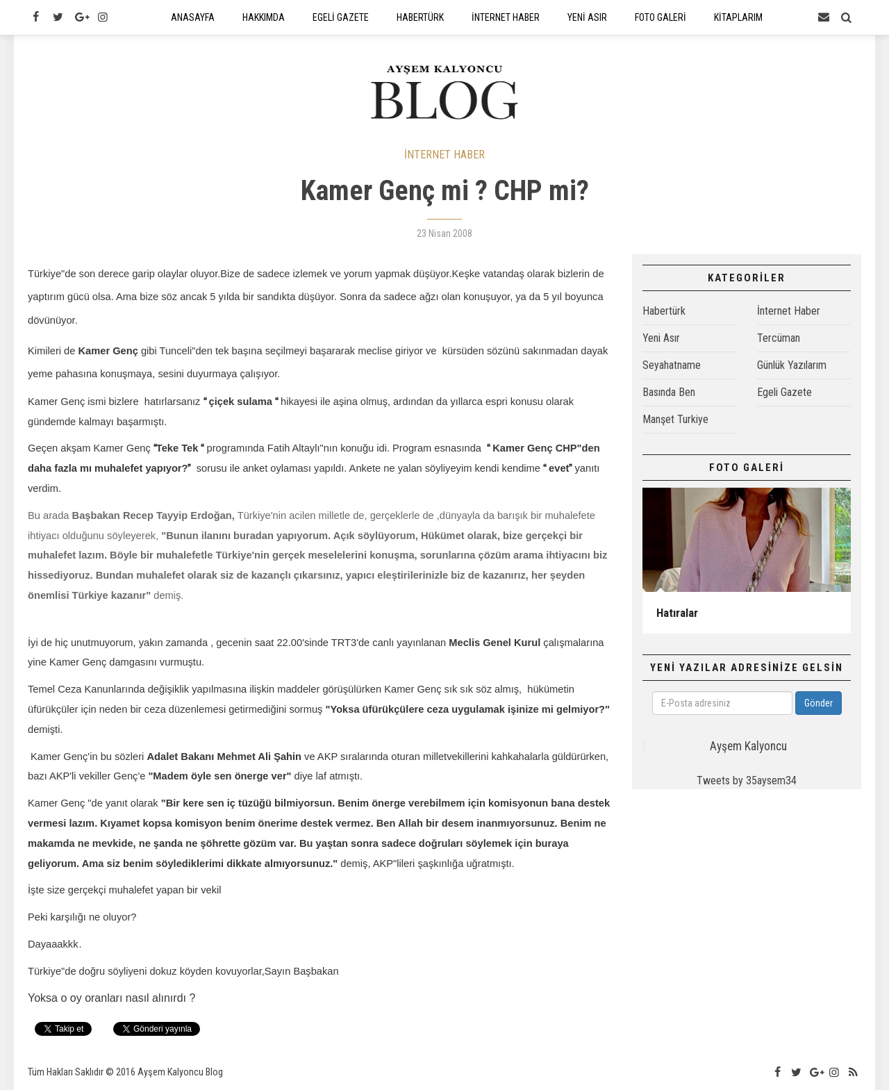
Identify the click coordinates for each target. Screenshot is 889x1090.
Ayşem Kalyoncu (748, 746)
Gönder (818, 703)
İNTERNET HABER (444, 154)
